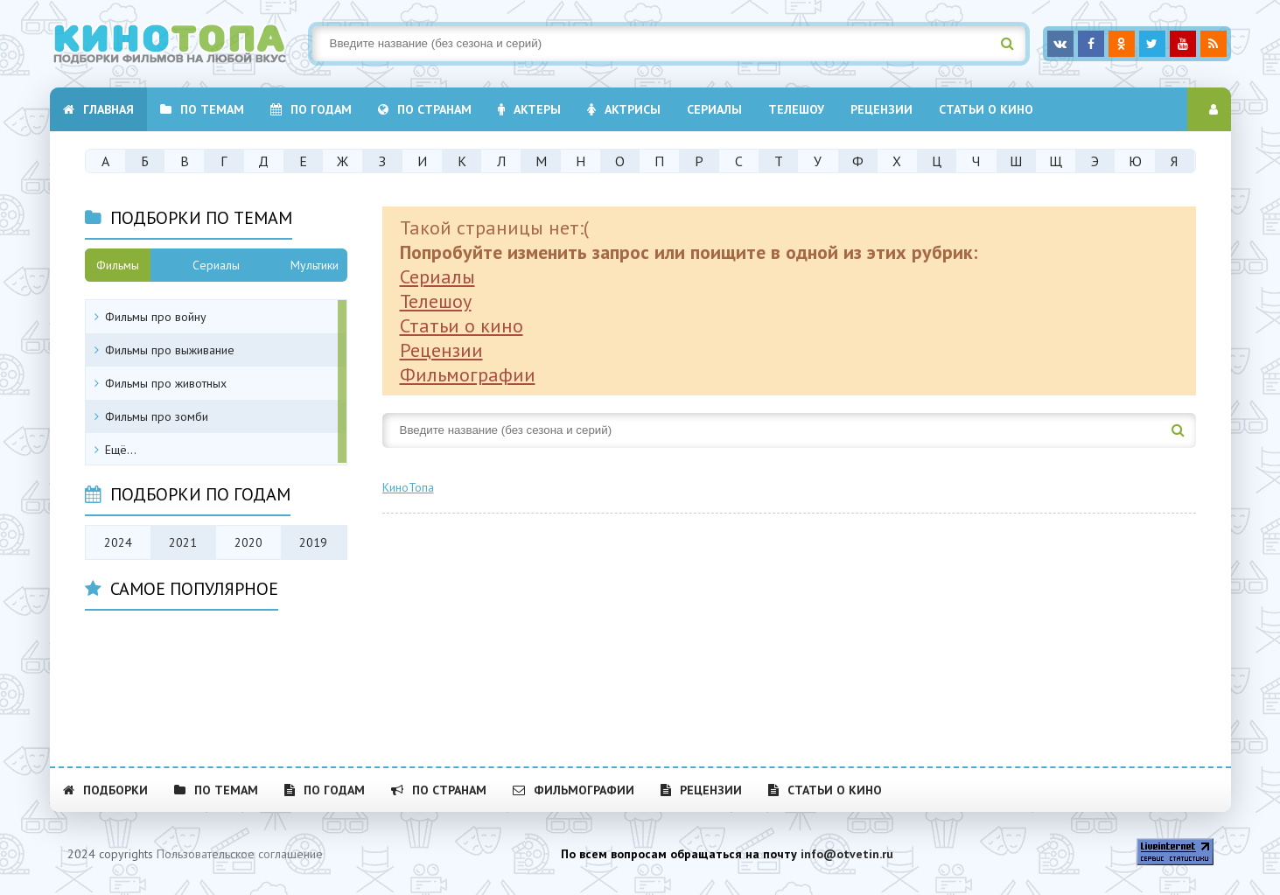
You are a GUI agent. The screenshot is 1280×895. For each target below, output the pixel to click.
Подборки (105, 790)
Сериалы (437, 276)
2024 (118, 542)
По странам (425, 109)
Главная (98, 109)
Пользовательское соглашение (240, 854)
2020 (248, 542)
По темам (202, 109)
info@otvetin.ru (847, 854)
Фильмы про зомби (156, 416)
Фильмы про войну (155, 317)
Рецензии (881, 109)
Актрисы (624, 109)
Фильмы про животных (166, 383)
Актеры (529, 109)
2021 (183, 542)
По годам (311, 109)
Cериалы (714, 109)
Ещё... (120, 450)
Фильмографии (467, 374)
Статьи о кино (986, 109)
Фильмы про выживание (169, 350)
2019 (313, 542)
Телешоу (796, 109)
